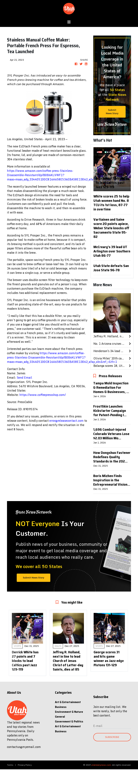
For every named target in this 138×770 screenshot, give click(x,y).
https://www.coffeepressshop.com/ (42, 394)
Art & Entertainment (68, 702)
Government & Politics (69, 721)
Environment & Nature (69, 711)
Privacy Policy (25, 765)
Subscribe (112, 737)
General (60, 716)
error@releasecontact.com (66, 420)
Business (60, 707)
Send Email (24, 377)
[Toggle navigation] (69, 22)
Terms (10, 765)
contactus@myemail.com (24, 747)
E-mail (97, 726)
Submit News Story (112, 111)
